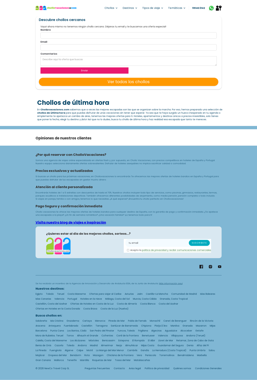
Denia (190, 345)
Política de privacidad (157, 368)
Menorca (100, 320)
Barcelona (41, 330)
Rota (87, 355)
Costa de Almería (127, 303)
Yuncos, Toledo (126, 330)
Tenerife (72, 360)
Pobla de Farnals (137, 320)
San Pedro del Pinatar (102, 330)
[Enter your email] (168, 243)
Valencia (59, 298)
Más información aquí (171, 283)
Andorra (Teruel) (195, 335)
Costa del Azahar (168, 303)
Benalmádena (186, 355)
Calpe (80, 350)
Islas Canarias (43, 298)
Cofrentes (107, 335)
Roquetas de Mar (102, 360)
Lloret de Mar (165, 340)
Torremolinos (166, 355)
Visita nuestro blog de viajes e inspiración (71, 222)
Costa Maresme (77, 294)
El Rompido (138, 340)
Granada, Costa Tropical (174, 298)
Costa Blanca (147, 303)
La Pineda (41, 350)
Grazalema (73, 320)
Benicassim (108, 340)
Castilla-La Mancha (157, 294)
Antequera (55, 325)
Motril (90, 350)
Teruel (60, 294)
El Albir (151, 340)
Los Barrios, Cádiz (77, 330)
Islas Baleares (207, 294)
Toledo (50, 294)
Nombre (45, 29)
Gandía (145, 350)
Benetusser (148, 335)
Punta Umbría (197, 350)
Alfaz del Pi (203, 345)
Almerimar (107, 345)
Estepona (123, 340)
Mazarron (201, 325)
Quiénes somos (182, 368)
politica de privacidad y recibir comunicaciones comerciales (176, 250)
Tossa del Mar (123, 360)
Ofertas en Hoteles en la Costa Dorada (58, 308)
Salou (212, 350)
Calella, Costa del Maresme (51, 340)
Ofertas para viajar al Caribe (105, 294)
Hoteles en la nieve (91, 298)
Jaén (140, 294)
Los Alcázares (77, 340)
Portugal (72, 298)
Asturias (129, 294)
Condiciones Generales (208, 368)
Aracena (40, 325)
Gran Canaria (43, 360)
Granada (188, 325)
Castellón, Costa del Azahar (51, 303)
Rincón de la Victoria (201, 320)
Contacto (119, 368)
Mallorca (59, 360)
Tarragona (102, 325)
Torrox (70, 335)
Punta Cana (57, 330)
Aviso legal (135, 368)
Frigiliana (143, 330)
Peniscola (150, 355)
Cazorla (59, 345)
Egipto (39, 294)
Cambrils (132, 350)
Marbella (202, 355)
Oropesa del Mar (57, 355)
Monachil (155, 320)
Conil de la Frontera (127, 335)
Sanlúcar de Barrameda (124, 325)
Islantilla (84, 360)
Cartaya (87, 320)
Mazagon (98, 355)
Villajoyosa (177, 335)
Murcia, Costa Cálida (145, 298)
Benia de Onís (43, 345)
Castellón (86, 325)
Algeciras (156, 330)
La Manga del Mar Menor (110, 350)
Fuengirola (55, 350)
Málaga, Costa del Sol (117, 298)
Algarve (69, 350)
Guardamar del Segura (171, 345)
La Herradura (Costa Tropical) (169, 350)
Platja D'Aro (161, 325)
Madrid (94, 345)
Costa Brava (90, 308)
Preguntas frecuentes (97, 368)
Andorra (82, 345)
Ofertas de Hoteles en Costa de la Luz (92, 303)
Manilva (175, 325)
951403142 (198, 8)
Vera (139, 355)
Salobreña (41, 320)
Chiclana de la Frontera (120, 355)
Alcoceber (186, 330)
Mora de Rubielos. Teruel (49, 335)
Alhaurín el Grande (87, 335)
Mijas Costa (147, 345)
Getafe (199, 330)
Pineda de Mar (117, 320)
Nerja (119, 345)
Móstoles (94, 340)
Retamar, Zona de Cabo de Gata (195, 340)
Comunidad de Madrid (184, 294)
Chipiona (146, 325)
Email (43, 41)
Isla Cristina (56, 320)
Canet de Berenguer (175, 320)
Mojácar (40, 355)
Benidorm (75, 355)
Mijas (212, 325)
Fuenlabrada (71, 325)
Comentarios (48, 53)
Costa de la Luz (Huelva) (114, 308)
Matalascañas (142, 360)
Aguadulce (171, 330)
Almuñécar (131, 345)
